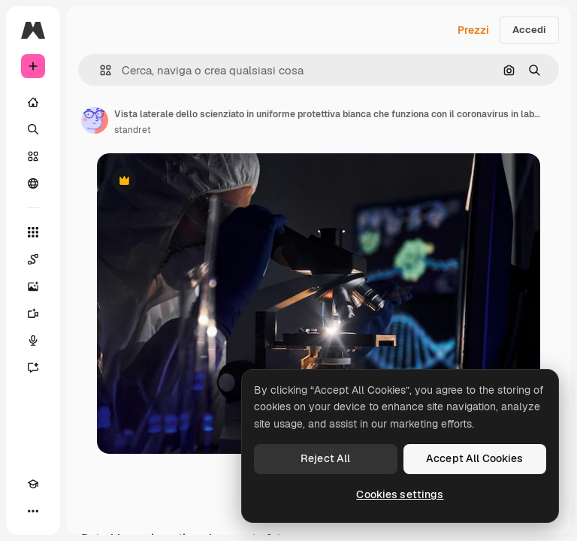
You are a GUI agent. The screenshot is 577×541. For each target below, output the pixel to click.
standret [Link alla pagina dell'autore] (132, 130)
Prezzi (473, 30)
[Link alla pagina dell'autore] (94, 120)
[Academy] (33, 484)
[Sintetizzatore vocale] (33, 340)
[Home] (33, 102)
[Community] (33, 183)
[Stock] (33, 156)
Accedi (529, 29)
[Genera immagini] (33, 286)
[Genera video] (33, 313)
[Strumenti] (33, 232)
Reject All (325, 458)
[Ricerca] (33, 129)
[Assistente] (33, 367)
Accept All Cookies (475, 458)
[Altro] (33, 511)
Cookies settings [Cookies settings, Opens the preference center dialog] (399, 494)
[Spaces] (33, 259)
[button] (99, 70)
